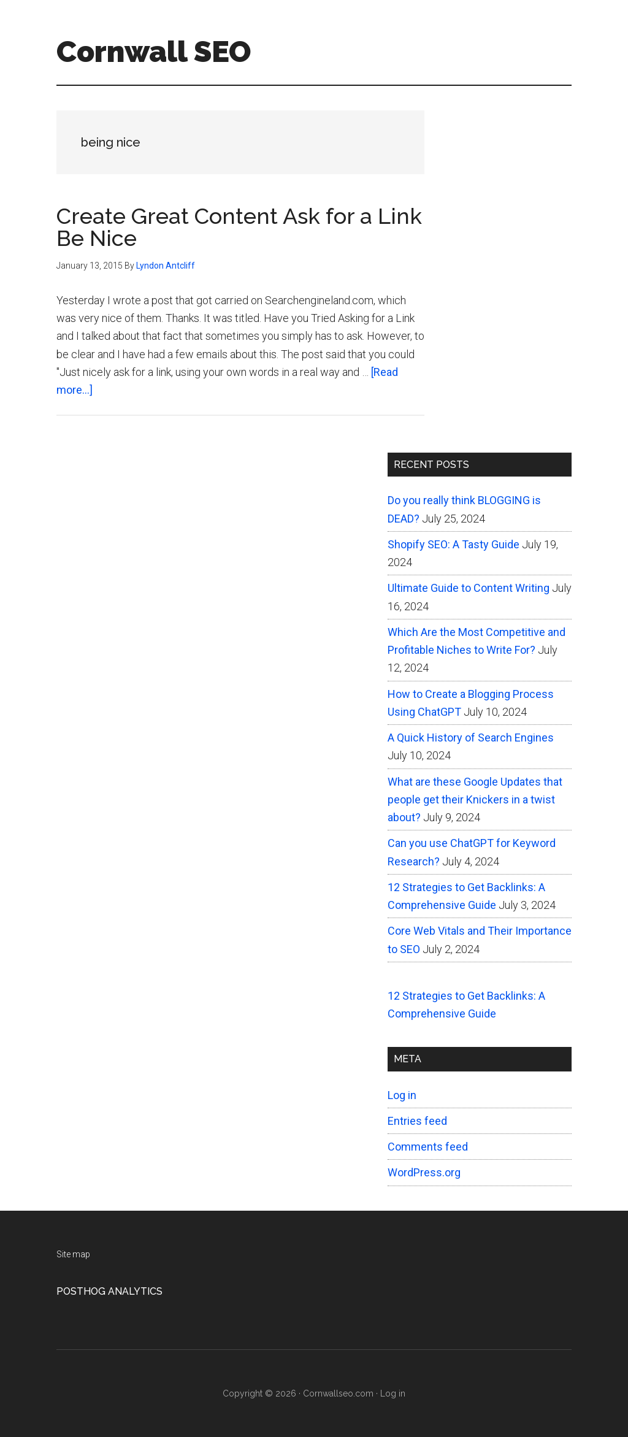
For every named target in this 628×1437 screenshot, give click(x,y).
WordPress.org (424, 1172)
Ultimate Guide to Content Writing (469, 587)
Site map (73, 1254)
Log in (402, 1095)
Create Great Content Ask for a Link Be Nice (239, 227)
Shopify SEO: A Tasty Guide (453, 544)
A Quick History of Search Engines (471, 737)
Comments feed (428, 1146)
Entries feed (417, 1120)
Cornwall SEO (153, 51)
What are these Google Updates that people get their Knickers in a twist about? (475, 799)
